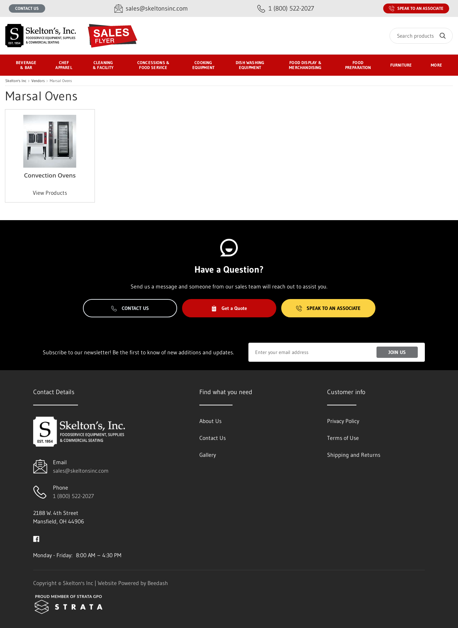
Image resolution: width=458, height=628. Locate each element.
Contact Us (27, 8)
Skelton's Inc (15, 81)
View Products (50, 192)
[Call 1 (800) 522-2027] (285, 8)
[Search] (421, 36)
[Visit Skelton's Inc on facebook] (36, 538)
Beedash (157, 582)
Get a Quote (229, 308)
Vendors (38, 81)
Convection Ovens (50, 175)
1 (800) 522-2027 (73, 495)
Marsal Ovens (61, 81)
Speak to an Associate (416, 8)
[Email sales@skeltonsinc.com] (151, 8)
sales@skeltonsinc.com (81, 470)
